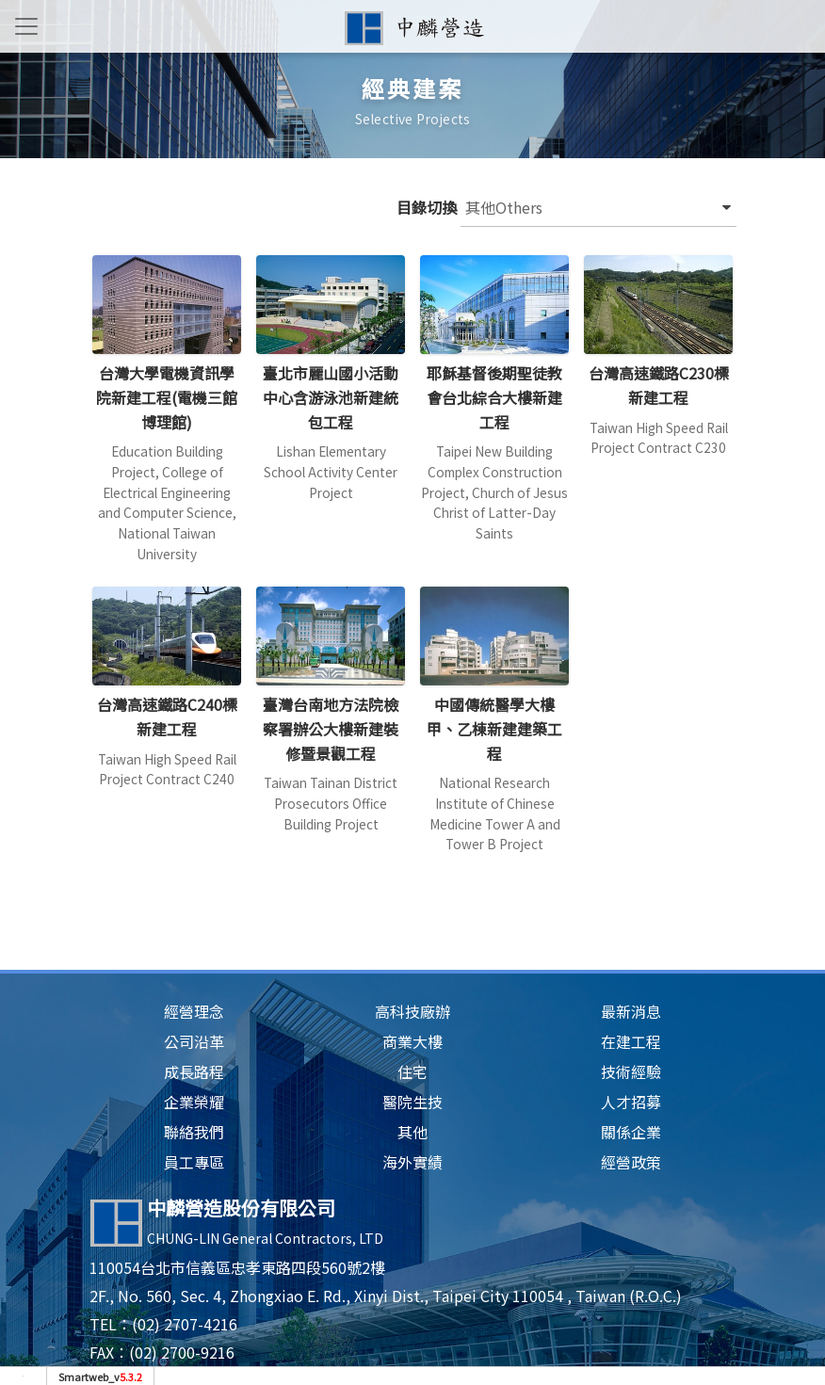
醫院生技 (412, 1101)
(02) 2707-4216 (184, 1324)
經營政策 (631, 1162)
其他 (412, 1131)
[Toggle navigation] (26, 26)
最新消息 (631, 1011)
